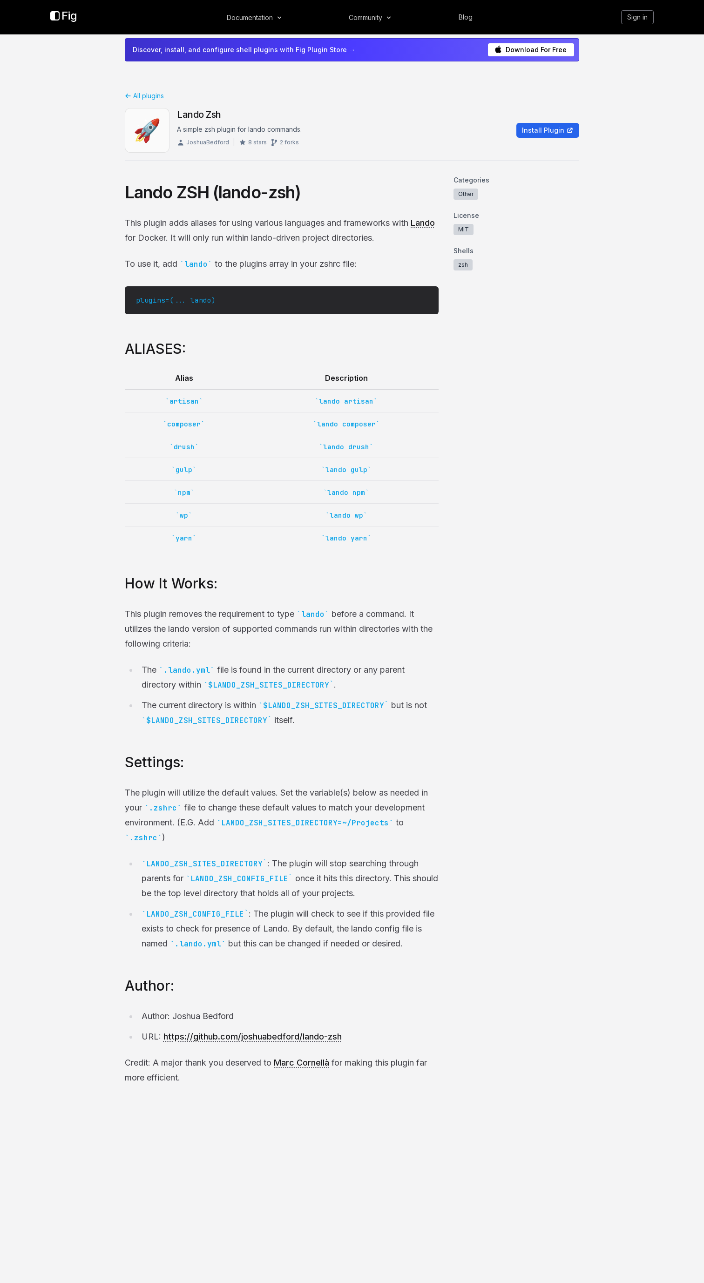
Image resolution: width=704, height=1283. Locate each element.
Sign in (637, 17)
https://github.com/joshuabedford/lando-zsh (252, 1036)
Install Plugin (548, 130)
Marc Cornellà (301, 1062)
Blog (466, 17)
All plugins (144, 96)
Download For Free (530, 50)
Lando (423, 223)
